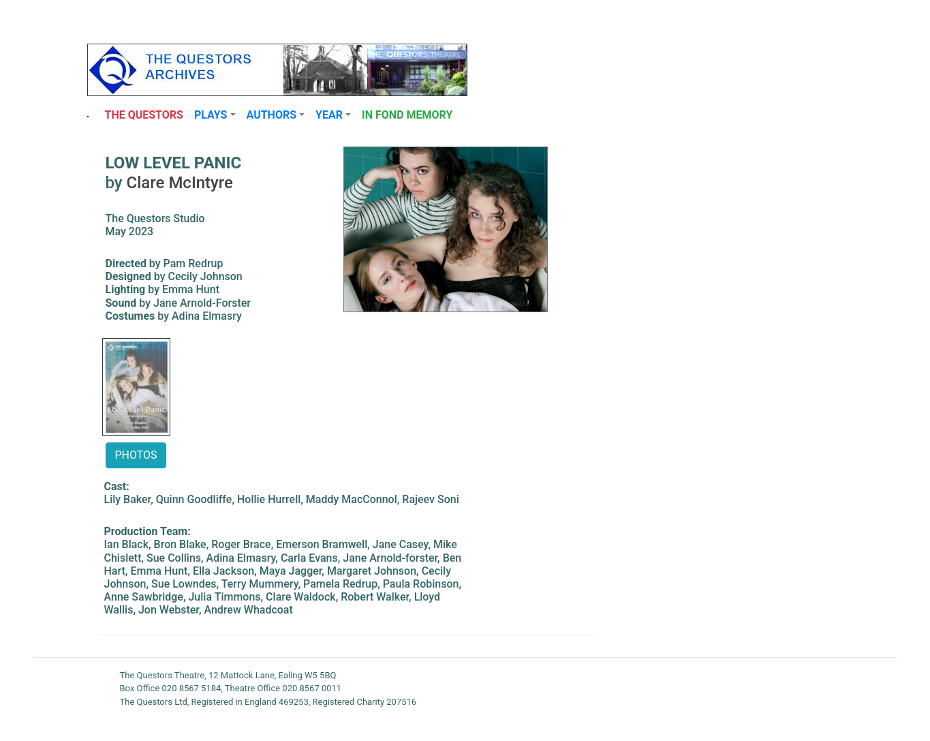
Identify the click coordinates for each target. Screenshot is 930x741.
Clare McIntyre (180, 182)
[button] (215, 115)
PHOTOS (135, 455)
